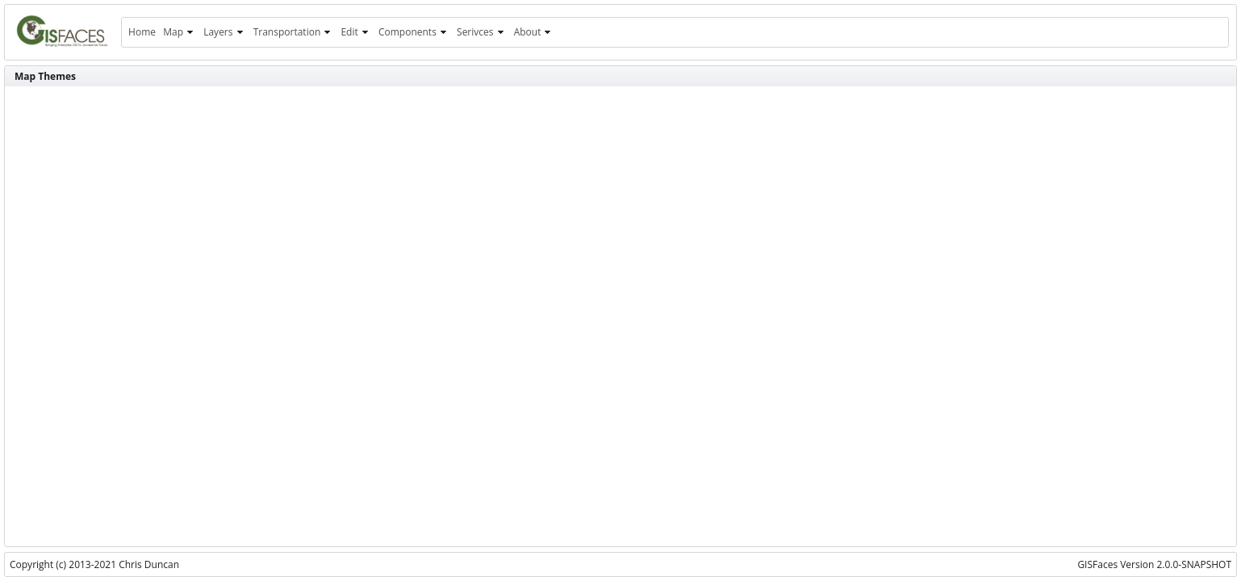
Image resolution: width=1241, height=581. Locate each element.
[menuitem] (141, 32)
